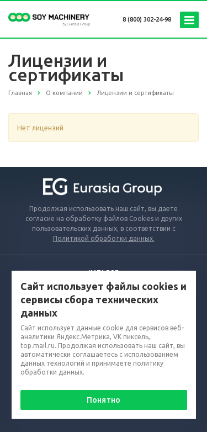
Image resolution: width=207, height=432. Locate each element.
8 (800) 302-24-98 (147, 19)
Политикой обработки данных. (104, 238)
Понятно (103, 400)
